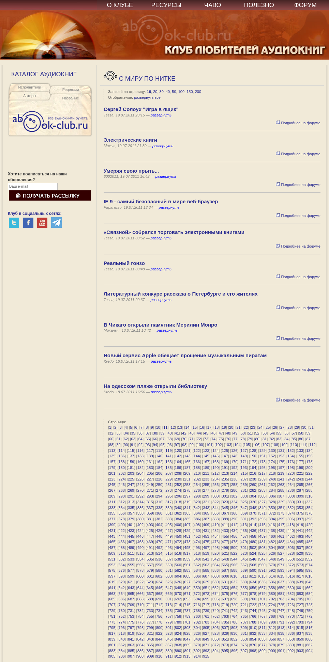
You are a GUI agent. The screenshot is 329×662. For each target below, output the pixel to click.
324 (234, 502)
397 (300, 519)
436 (253, 531)
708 (122, 605)
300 (215, 496)
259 (244, 485)
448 (159, 536)
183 (150, 468)
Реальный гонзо (124, 263)
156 (309, 456)
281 (244, 490)
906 (122, 656)
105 (247, 445)
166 (197, 462)
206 (159, 473)
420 (309, 525)
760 (197, 616)
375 (300, 513)
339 (168, 508)
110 (293, 445)
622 (140, 582)
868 (178, 645)
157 (112, 462)
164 (178, 462)
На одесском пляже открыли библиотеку (155, 386)
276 (197, 490)
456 (234, 536)
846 (178, 639)
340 (178, 508)
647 (168, 588)
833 (262, 633)
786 (234, 622)
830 (234, 633)
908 (140, 656)
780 (178, 622)
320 (197, 502)
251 (168, 485)
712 (159, 605)
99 (192, 445)
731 (131, 611)
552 (309, 559)
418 (290, 525)
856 (272, 639)
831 (244, 633)
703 (281, 599)
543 (225, 559)
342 (197, 508)
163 (168, 462)
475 (206, 542)
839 (112, 639)
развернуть (161, 115)
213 (225, 473)
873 (225, 645)
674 (215, 594)
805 (206, 628)
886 (140, 651)
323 (225, 502)
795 (112, 628)
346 (234, 508)
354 (309, 508)
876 (253, 645)
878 (272, 645)
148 (234, 456)
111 (303, 445)
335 (131, 508)
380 (140, 519)
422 (122, 531)
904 (309, 651)
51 (250, 433)
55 (279, 433)
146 (215, 456)
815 (300, 628)
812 (272, 628)
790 (272, 622)
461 (281, 536)
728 (309, 605)
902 (290, 651)
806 (215, 628)
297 (187, 496)
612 (253, 576)
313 (131, 502)
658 (272, 588)
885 (131, 651)
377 (112, 519)
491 (150, 548)
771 (300, 616)
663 (112, 594)
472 (178, 542)
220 (290, 473)
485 (300, 542)
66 (155, 439)
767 (262, 616)
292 (140, 496)
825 (187, 633)
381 (150, 519)
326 (253, 502)
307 (281, 496)
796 (122, 628)
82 (272, 439)
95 (162, 445)
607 (206, 576)
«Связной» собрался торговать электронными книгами (174, 232)
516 (178, 553)
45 (206, 433)
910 (159, 656)
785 (225, 622)
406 (178, 525)
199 (300, 468)
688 (140, 599)
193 (244, 468)
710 (140, 605)
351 (281, 508)
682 (290, 594)
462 (290, 536)
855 (262, 639)
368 (234, 513)
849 (206, 639)
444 (122, 536)
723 (262, 605)
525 (262, 553)
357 (131, 513)
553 (112, 565)
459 (262, 536)
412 (234, 525)
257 (225, 485)
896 (234, 651)
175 (281, 462)
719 (225, 605)
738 (197, 611)
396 (290, 519)
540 (197, 559)
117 (150, 450)
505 (281, 548)
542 (215, 559)
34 (126, 433)
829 (225, 633)
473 (187, 542)
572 (290, 565)
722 (253, 605)
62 (126, 439)
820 (140, 633)
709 (131, 605)
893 (206, 651)
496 (197, 548)
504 (272, 548)
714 (178, 605)
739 (206, 611)
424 (140, 531)
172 (253, 462)
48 (228, 433)
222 (309, 473)
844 (159, 639)
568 (253, 565)
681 (281, 594)
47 (221, 433)
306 (272, 496)
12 (173, 427)
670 (178, 594)
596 (309, 570)
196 (272, 468)
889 (168, 651)
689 (150, 599)
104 (237, 445)
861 (112, 645)
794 (309, 622)
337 (150, 508)
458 (253, 536)
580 (159, 570)
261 (262, 485)
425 (150, 531)
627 (187, 582)
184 (159, 468)
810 (253, 628)
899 (262, 651)
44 (199, 433)
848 (197, 639)
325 (244, 502)
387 (206, 519)
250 (159, 485)
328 (272, 502)
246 (122, 485)
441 (300, 531)
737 (187, 611)
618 (309, 576)
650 (197, 588)
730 (122, 611)
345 (225, 508)
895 (225, 651)
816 (309, 628)
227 (150, 479)
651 (206, 588)
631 (225, 582)
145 (206, 456)
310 (309, 496)
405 (168, 525)
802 (178, 628)
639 (300, 582)
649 (187, 588)
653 (225, 588)
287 (300, 490)
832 (253, 633)
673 (206, 594)
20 (155, 92)
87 (308, 439)
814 (290, 628)
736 (178, 611)
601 (150, 576)
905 (112, 656)
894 (215, 651)
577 (131, 570)
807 (225, 628)
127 (244, 450)
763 (225, 616)
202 (122, 473)
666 (140, 594)
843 (150, 639)
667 (150, 594)
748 (290, 611)
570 (272, 565)
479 (244, 542)
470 (159, 542)
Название (70, 98)
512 (140, 553)
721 (244, 605)
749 (300, 611)
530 (309, 553)
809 (244, 628)
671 (187, 594)
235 (225, 479)
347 (244, 508)
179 (112, 468)
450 (178, 536)
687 (131, 599)
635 (262, 582)
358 (140, 513)
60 (111, 439)
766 (253, 616)
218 (272, 473)
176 (290, 462)
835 (281, 633)
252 (178, 485)
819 (131, 633)
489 (131, 548)
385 (187, 519)
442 (309, 531)
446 (140, 536)
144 (197, 456)
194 (253, 468)
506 (290, 548)
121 (187, 450)
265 (300, 485)
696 (215, 599)
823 (168, 633)
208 (178, 473)
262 (272, 485)
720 (234, 605)
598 (122, 576)
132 (290, 450)
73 (206, 439)
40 (168, 92)
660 (290, 588)
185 (168, 468)
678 (253, 594)
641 (112, 588)
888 (159, 651)
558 (159, 565)
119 (168, 450)
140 (159, 456)
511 (131, 553)
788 (253, 622)
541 (206, 559)
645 (150, 588)
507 (300, 548)
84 (286, 439)
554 (122, 565)
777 (150, 622)
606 (197, 576)
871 (206, 645)
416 (272, 525)
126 (234, 450)
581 (168, 570)
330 (290, 502)
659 (281, 588)
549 (281, 559)
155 (300, 456)
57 (294, 433)
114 (122, 450)
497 (206, 548)
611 (244, 576)
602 (159, 576)
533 (131, 559)
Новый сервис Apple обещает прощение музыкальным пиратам (185, 355)
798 (140, 628)
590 (253, 570)
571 (281, 565)
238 (253, 479)
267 (112, 490)
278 (215, 490)
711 (150, 605)
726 (290, 605)
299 (206, 496)
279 (225, 490)
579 (150, 570)
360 (159, 513)
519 (206, 553)
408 (197, 525)
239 (262, 479)
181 (131, 468)
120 (178, 450)
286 (290, 490)
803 (187, 628)
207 (168, 473)
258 (234, 485)
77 (235, 439)
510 (122, 553)
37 (148, 433)
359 (150, 513)
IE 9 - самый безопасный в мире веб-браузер (161, 201)
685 (112, 599)
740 (215, 611)
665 (131, 594)
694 (197, 599)
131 (281, 450)
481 (262, 542)
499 (225, 548)
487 (112, 548)
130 (272, 450)
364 (197, 513)
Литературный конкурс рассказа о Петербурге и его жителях (181, 294)
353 (300, 508)
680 (272, 594)
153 (281, 456)
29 (297, 427)
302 (234, 496)
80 (257, 439)
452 (197, 536)
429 (187, 531)
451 (187, 536)
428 (178, 531)
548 (272, 559)
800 (159, 628)
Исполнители (29, 87)
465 (112, 542)
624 (159, 582)
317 (168, 502)
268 (122, 490)
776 (140, 622)
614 (272, 576)
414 (253, 525)
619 (112, 582)
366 (215, 513)
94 (155, 445)
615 (281, 576)
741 (225, 611)
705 (300, 599)
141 (168, 456)
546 (253, 559)
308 (290, 496)
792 (290, 622)
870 (197, 645)
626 (178, 582)
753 (131, 616)
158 (122, 462)
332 (309, 502)
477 (225, 542)
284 (272, 490)
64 (140, 439)
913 (187, 656)
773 (112, 622)
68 (169, 439)
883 (112, 651)
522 (234, 553)
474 (197, 542)
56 (286, 433)
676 (234, 594)
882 (309, 645)
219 (281, 473)
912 (178, 656)
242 (290, 479)
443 (112, 536)
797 (131, 628)
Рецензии (70, 90)
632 (234, 582)
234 (215, 479)
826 (197, 633)
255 (206, 485)
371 (262, 513)
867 (168, 645)
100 (181, 92)
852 (234, 639)
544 (234, 559)
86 (301, 439)
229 (168, 479)
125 (225, 450)
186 (178, 468)
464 (309, 536)
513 (150, 553)
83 (279, 439)
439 (281, 531)
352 (290, 508)
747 (281, 611)
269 (131, 490)
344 (215, 508)
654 (234, 588)
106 (256, 445)
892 (197, 651)
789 (262, 622)
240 (272, 479)
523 (244, 553)
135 (112, 456)
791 (281, 622)
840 (122, 639)
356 (122, 513)
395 (281, 519)
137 (131, 456)
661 (300, 588)
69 (177, 439)
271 (150, 490)
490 (140, 548)
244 (309, 479)
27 (282, 427)
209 (187, 473)
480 (253, 542)
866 (159, 645)
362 (178, 513)
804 (197, 628)
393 (262, 519)
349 (262, 508)
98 (184, 445)
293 (150, 496)
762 (215, 616)
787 (244, 622)
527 (281, 553)
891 (187, 651)
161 (150, 462)
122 (197, 450)
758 (178, 616)
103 (228, 445)
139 (150, 456)
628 (197, 582)
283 (262, 490)
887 (150, 651)
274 (178, 490)
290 (122, 496)
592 (272, 570)
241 (281, 479)
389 (225, 519)
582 (178, 570)
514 (159, 553)
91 (133, 445)
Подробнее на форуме (298, 123)
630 (215, 582)
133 (300, 450)
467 (131, 542)
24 (260, 427)
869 (187, 645)
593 (281, 570)
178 (309, 462)
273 (168, 490)
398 (309, 519)
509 (112, 553)
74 (213, 439)
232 (197, 479)
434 (234, 531)
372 (272, 513)
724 (272, 605)
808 (234, 628)
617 (300, 576)
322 (215, 502)
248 (140, 485)
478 (234, 542)
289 (112, 496)
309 (300, 496)
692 (178, 599)
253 (187, 485)
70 (184, 439)
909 (150, 656)
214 (234, 473)
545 (244, 559)
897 (244, 651)
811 (262, 628)
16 (202, 427)
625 (168, 582)
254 (197, 485)
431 (206, 531)
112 (313, 445)
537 (168, 559)
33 (118, 433)
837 (300, 633)
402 (140, 525)
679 (262, 594)
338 (159, 508)
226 (140, 479)
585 (206, 570)
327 (262, 502)
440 (290, 531)
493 (168, 548)
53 (265, 433)
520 (215, 553)
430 (197, 531)
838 (309, 633)
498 (215, 548)
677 (244, 594)
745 (262, 611)
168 (215, 462)
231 (187, 479)
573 (300, 565)
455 (225, 536)
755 (150, 616)
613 (262, 576)
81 (265, 439)
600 (140, 576)
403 (150, 525)
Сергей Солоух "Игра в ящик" (141, 109)
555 (131, 565)
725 (281, 605)
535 (150, 559)
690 (159, 599)
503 (262, 548)
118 (159, 450)
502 (253, 548)
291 (131, 496)
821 (150, 633)
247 (131, 485)
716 (197, 605)
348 (253, 508)
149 (244, 456)
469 (150, 542)
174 (272, 462)
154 (290, 456)
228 (159, 479)
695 (206, 599)
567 (244, 565)
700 (253, 599)
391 (244, 519)
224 (122, 479)
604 (178, 576)
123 (206, 450)
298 (197, 496)
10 (149, 92)
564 (215, 565)
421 (112, 531)
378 (122, 519)
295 (168, 496)
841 (131, 639)
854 (253, 639)
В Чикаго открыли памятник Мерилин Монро (160, 325)
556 (140, 565)
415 (262, 525)
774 (122, 622)
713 (168, 605)
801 (168, 628)
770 (290, 616)
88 (111, 445)
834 (272, 633)
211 (206, 473)
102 (218, 445)
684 (309, 594)
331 (300, 502)
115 (131, 450)
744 (253, 611)
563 (206, 565)
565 (225, 565)
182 (140, 468)
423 (131, 531)
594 (290, 570)
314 (140, 502)
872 (215, 645)
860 (309, 639)
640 (309, 582)
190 (215, 468)
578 (140, 570)
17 (209, 427)
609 (225, 576)
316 (159, 502)
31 (312, 427)
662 (309, 588)
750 (309, 611)
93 (148, 445)
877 (262, 645)
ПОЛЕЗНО (259, 5)
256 (215, 485)
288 (309, 490)
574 (309, 565)
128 (253, 450)
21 (238, 427)
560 (178, 565)
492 (159, 548)
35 (133, 433)
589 (244, 570)
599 (131, 576)
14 (187, 427)
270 (140, 490)
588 (234, 570)
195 (262, 468)
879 (281, 645)
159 (131, 462)
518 (197, 553)
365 (206, 513)
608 (215, 576)
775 (131, 622)
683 (300, 594)
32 (111, 433)
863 (131, 645)
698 (234, 599)
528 (290, 553)
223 (112, 479)
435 (244, 531)
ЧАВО (212, 5)
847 (187, 639)
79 (250, 439)
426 (159, 531)
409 (206, 525)
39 (162, 433)
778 (159, 622)
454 (215, 536)
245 (112, 485)
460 (272, 536)
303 (244, 496)
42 (184, 433)
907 (131, 656)
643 (131, 588)
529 (300, 553)
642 (122, 588)
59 (308, 433)
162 (159, 462)
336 (140, 508)
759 (187, 616)
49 (235, 433)
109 (284, 445)
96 (169, 445)
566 (234, 565)
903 (300, 651)
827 (206, 633)
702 (272, 599)
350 (272, 508)
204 (140, 473)
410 (215, 525)
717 (206, 605)
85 (294, 439)
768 (272, 616)
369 (244, 513)
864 (140, 645)
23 (253, 427)
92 (140, 445)
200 (198, 92)
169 (225, 462)
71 (192, 439)
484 (290, 542)
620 (122, 582)
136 (122, 456)
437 (262, 531)
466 (122, 542)
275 (187, 490)
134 (309, 450)
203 (131, 473)
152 (272, 456)
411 (225, 525)
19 (224, 427)
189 (206, 468)
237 (244, 479)
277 (206, 490)
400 (122, 525)
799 (150, 628)
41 (177, 433)
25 (268, 427)
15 (195, 427)
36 (140, 433)
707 (112, 605)
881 (300, 645)
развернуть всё (147, 97)
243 (300, 479)
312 (122, 502)
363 (187, 513)
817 (112, 633)
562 (197, 565)
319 (187, 502)
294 (159, 496)
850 (215, 639)
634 (253, 582)
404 (159, 525)
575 (112, 570)
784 (215, 622)
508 (309, 548)
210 (197, 473)
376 (309, 513)
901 (281, 651)
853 (244, 639)
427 (168, 531)
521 (225, 553)
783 (206, 622)
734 (159, 611)
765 (244, 616)
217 (262, 473)
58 (301, 433)
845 (168, 639)
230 (178, 479)
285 (281, 490)
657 (262, 588)
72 (199, 439)
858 (290, 639)
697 (225, 599)
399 (112, 525)
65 (148, 439)
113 (112, 450)
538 (178, 559)
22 (246, 427)
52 (257, 433)
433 (225, 531)
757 (168, 616)
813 (281, 628)
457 (244, 536)
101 (209, 445)
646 (159, 588)
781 (187, 622)
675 (225, 594)
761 (206, 616)
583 (187, 570)
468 (140, 542)
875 (244, 645)
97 (177, 445)
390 (234, 519)
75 (221, 439)
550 (290, 559)
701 (262, 599)
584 (197, 570)
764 (234, 616)
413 (244, 525)
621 (131, 582)
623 (150, 582)
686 (122, 599)
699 (244, 599)
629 (206, 582)
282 (253, 490)
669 (168, 594)
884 (122, 651)
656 (253, 588)
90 (126, 445)
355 (112, 513)
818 (122, 633)
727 (300, 605)
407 (187, 525)
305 (262, 496)
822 (159, 633)
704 (290, 599)
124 (215, 450)
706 (309, 599)
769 (281, 616)
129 (262, 450)
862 (122, 645)
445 (131, 536)
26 (275, 427)
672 (197, 594)
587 (225, 570)
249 (150, 485)
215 (244, 473)
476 (215, 542)
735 (168, 611)
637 (281, 582)
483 (281, 542)
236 (234, 479)
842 (140, 639)
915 (206, 656)
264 (290, 485)
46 (213, 433)
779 (168, 622)
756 (159, 616)
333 (112, 508)
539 (187, 559)
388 (215, 519)
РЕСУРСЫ (166, 5)
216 (253, 473)
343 (206, 508)
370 (253, 513)
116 (140, 450)
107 (266, 445)
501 (244, 548)
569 (262, 565)
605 (187, 576)
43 (192, 433)
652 (215, 588)
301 (225, 496)
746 (272, 611)
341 (187, 508)
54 (272, 433)
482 (272, 542)
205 (150, 473)
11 (165, 427)
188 (197, 468)
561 (187, 565)
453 (206, 536)
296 (178, 496)
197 (281, 468)
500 (234, 548)
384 (178, 519)
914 (197, 656)
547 (262, 559)
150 (189, 92)
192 (234, 468)
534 (140, 559)
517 (187, 553)
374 (290, 513)
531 (112, 559)
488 (122, 548)
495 (187, 548)
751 (112, 616)
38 (155, 433)
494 (178, 548)
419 (300, 525)
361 (168, 513)
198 (290, 468)
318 (178, 502)
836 (290, 633)
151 (262, 456)
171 (244, 462)
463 (300, 536)
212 (215, 473)
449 (168, 536)
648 (178, 588)
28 (289, 427)
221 (300, 473)
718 (215, 605)
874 (234, 645)
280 (234, 490)
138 (140, 456)
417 (281, 525)
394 (272, 519)
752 (122, 616)
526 (272, 553)
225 (131, 479)
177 (300, 462)
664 (122, 594)
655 (244, 588)
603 (168, 576)
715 (187, 605)
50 (174, 92)
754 (140, 616)
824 (178, 633)
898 (253, 651)
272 (159, 490)
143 (187, 456)
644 (140, 588)
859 (300, 639)
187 (187, 468)
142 (178, 456)
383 (168, 519)
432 (215, 531)
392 (253, 519)
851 (225, 639)
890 (178, 651)
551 (300, 559)
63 (133, 439)
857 (281, 639)
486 (309, 542)
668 (159, 594)
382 (159, 519)
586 (215, 570)
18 (216, 427)
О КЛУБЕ (120, 5)
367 (225, 513)
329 (281, 502)
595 (300, 570)
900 (272, 651)
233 (206, 479)
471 (168, 542)
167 (206, 462)
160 (140, 462)
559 (168, 565)
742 (234, 611)
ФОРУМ (305, 5)
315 (150, 502)
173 (262, 462)
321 (206, 502)
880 (290, 645)
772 (309, 616)
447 (150, 536)
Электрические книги (130, 140)
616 (290, 576)
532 (122, 559)
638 (290, 582)
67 (162, 439)
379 (131, 519)
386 (197, 519)
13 (180, 427)
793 (300, 622)
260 (253, 485)
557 (150, 565)
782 (197, 622)
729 (112, 611)
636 (272, 582)
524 (253, 553)
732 (140, 611)
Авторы (29, 96)
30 (162, 92)
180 (122, 468)
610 (234, 576)
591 (262, 570)
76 (228, 439)
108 (275, 445)
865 (150, 645)
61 (118, 439)
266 (309, 485)
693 (187, 599)
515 (168, 553)
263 (281, 485)
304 (253, 496)
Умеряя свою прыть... (131, 171)
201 (112, 473)
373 (281, 513)
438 (272, 531)
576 (122, 570)
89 (118, 445)
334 (122, 508)
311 (112, 502)
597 (112, 576)
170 (234, 462)
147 (225, 456)
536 (159, 559)
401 (131, 525)
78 (243, 439)
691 (168, 599)
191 (225, 468)
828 (215, 633)
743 (244, 611)
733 (150, 611)
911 (168, 656)
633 (244, 582)
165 (187, 462)
